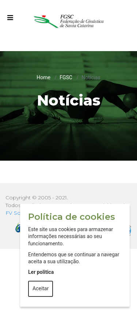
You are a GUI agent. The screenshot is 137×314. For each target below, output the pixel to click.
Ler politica (41, 272)
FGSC (66, 77)
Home (43, 77)
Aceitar (41, 288)
